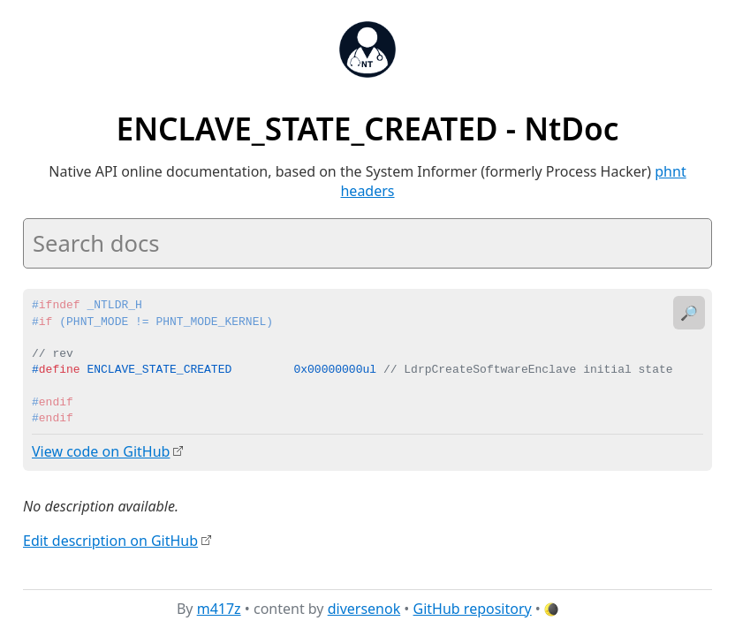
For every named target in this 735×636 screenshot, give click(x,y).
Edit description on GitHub (110, 539)
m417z (219, 608)
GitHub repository (472, 608)
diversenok (364, 608)
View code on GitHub (101, 451)
